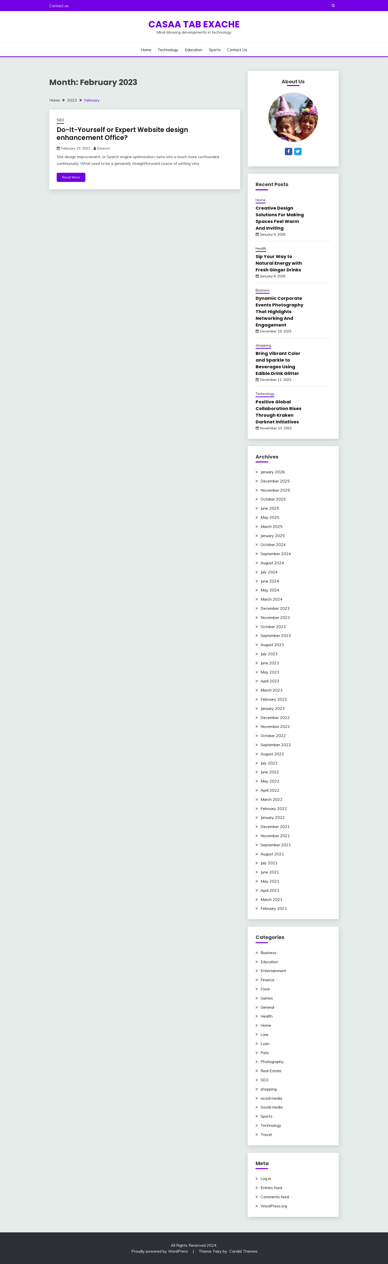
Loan (265, 1043)
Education (193, 49)
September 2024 (276, 553)
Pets (265, 1052)
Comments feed (275, 1196)
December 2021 (275, 826)
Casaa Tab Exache (194, 24)
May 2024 (270, 590)
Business (263, 290)
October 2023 (273, 626)
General (267, 1007)
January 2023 (273, 708)
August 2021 (272, 853)
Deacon (103, 148)
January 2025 (273, 535)
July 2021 (269, 862)
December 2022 (275, 717)
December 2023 (275, 608)
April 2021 (270, 890)
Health (261, 248)
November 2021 (275, 835)
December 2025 (275, 481)
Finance (267, 979)
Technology (168, 49)
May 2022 (270, 781)
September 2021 (276, 844)
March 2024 (272, 599)
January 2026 (273, 471)
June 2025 (270, 508)
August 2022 (272, 753)
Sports (215, 49)
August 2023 (272, 644)
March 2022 (272, 799)
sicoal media (271, 1098)
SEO (60, 120)
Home (146, 49)
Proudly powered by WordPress (160, 1251)
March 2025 (272, 526)
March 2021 (272, 899)
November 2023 (275, 617)
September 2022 (276, 744)
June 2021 (270, 872)
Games (267, 998)
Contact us (59, 5)
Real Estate (271, 1070)
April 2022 (270, 790)
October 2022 (273, 735)
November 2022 (275, 726)
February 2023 (274, 699)
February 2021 (274, 908)
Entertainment (273, 970)
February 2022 (274, 808)
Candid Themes (243, 1251)
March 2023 (272, 690)
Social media (272, 1107)
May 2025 (270, 517)
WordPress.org (274, 1205)
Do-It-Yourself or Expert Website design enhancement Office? (122, 133)
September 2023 (276, 635)
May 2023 (270, 672)
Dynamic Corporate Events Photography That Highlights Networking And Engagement (279, 311)
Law (264, 1034)
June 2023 (270, 662)
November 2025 (275, 490)
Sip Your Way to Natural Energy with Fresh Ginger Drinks (279, 263)
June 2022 (270, 771)
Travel (266, 1134)
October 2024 (273, 544)
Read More (71, 177)
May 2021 (270, 881)
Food (265, 988)
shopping (263, 345)
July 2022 (269, 763)
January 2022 (273, 817)
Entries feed (271, 1187)
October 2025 (273, 499)
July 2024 (269, 571)
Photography (272, 1061)
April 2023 (270, 680)
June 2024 (270, 581)
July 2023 (269, 653)
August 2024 (272, 562)
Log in (266, 1178)
